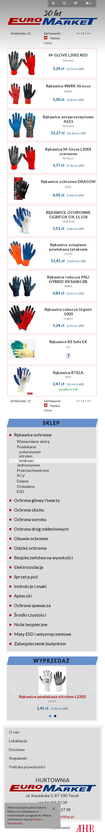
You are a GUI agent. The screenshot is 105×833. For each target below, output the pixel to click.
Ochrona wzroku (30, 519)
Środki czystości (30, 614)
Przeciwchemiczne (33, 470)
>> (88, 33)
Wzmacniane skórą (33, 441)
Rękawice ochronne (33, 434)
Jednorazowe (28, 465)
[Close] (52, 808)
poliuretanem (30, 452)
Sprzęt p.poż (26, 576)
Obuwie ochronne (31, 538)
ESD (20, 491)
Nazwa (55, 38)
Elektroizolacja (28, 567)
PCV (21, 475)
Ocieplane (26, 486)
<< (78, 33)
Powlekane (26, 446)
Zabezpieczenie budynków (40, 643)
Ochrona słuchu (29, 509)
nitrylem (25, 456)
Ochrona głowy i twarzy (37, 500)
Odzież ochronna (30, 548)
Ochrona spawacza (32, 605)
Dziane (23, 481)
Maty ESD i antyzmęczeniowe (42, 634)
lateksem (26, 460)
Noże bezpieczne (30, 624)
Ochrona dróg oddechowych (41, 528)
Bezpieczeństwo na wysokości (43, 557)
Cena (48, 43)
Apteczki (23, 595)
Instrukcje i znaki (30, 586)
